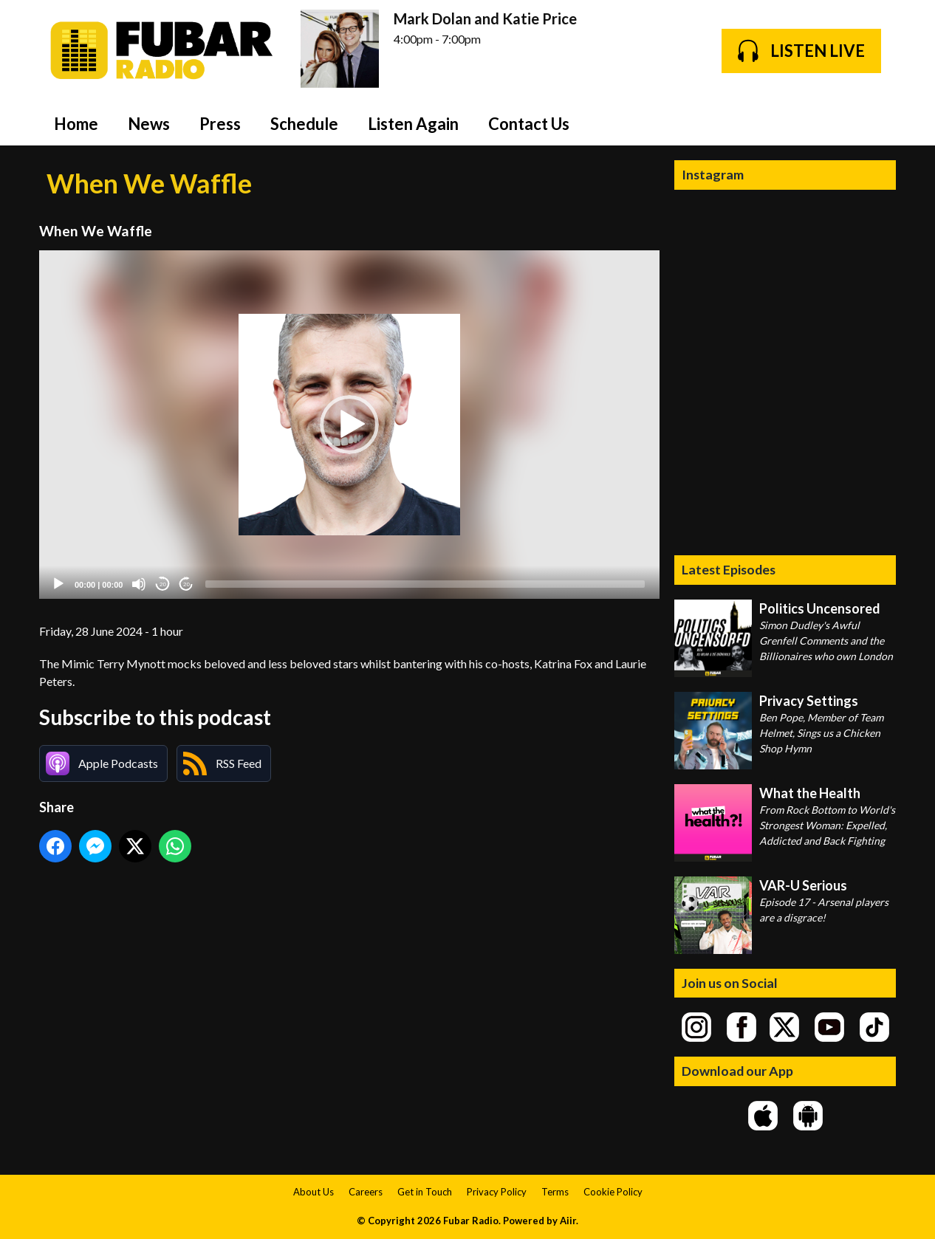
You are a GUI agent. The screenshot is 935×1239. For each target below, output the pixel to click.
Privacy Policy (497, 1192)
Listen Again (413, 124)
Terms (555, 1192)
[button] (349, 424)
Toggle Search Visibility (874, 123)
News (149, 124)
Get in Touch (424, 1192)
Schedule (304, 124)
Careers (366, 1192)
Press (220, 124)
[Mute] (138, 584)
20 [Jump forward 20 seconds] (186, 584)
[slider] (425, 584)
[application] (349, 425)
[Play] (58, 584)
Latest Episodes (728, 569)
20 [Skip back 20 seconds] (163, 584)
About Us (313, 1192)
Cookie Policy (613, 1192)
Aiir (568, 1220)
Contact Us (528, 124)
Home (76, 124)
